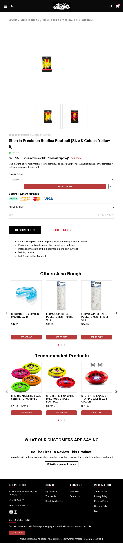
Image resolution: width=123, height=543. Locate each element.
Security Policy (101, 506)
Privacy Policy (100, 496)
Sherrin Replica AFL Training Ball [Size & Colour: (94, 398)
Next (116, 313)
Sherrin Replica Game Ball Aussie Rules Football (60, 398)
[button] (111, 186)
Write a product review (61, 464)
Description (25, 230)
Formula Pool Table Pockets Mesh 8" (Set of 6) (94, 317)
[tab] (25, 230)
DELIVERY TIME (61, 207)
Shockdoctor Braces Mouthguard (25, 315)
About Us (74, 491)
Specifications (61, 230)
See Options (26, 337)
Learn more (76, 158)
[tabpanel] (26, 309)
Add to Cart (65, 186)
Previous (7, 313)
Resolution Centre (54, 501)
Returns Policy (101, 501)
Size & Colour (16, 174)
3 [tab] (64, 345)
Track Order (51, 496)
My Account (51, 491)
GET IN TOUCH (17, 533)
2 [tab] (61, 345)
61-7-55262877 (16, 500)
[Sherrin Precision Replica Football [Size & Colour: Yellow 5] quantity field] (15, 186)
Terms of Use (100, 491)
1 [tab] (58, 345)
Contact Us (75, 496)
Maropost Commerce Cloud (89, 539)
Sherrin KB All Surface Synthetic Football (26, 397)
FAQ (96, 511)
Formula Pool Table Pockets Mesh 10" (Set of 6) (60, 317)
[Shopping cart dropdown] (117, 6)
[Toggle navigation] (5, 6)
